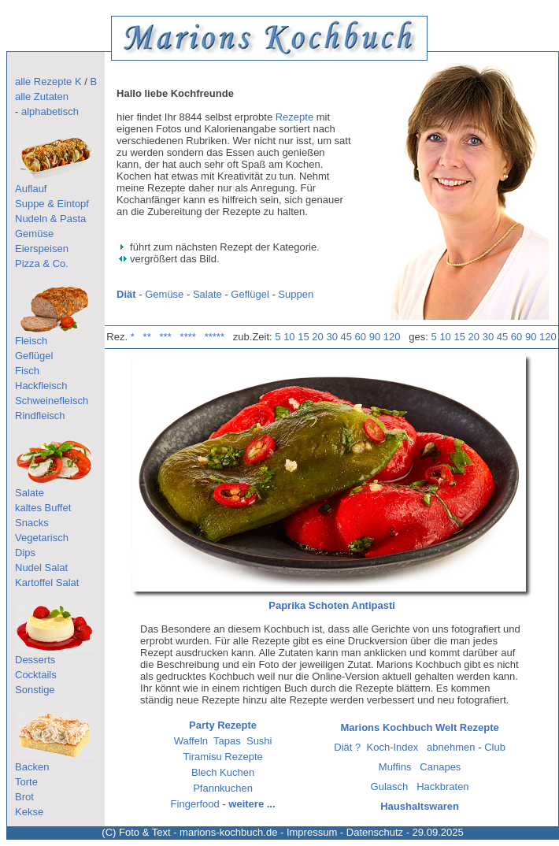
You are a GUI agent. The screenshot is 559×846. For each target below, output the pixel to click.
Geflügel (34, 356)
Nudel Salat (41, 567)
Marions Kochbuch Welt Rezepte (419, 727)
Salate (29, 493)
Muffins (395, 767)
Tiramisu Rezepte (222, 757)
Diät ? (347, 747)
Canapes (440, 767)
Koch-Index (393, 747)
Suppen (295, 294)
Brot (24, 797)
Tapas (227, 741)
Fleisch (31, 341)
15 (303, 337)
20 (317, 337)
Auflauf (30, 189)
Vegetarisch (41, 538)
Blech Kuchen (222, 772)
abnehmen (451, 747)
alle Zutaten (41, 96)
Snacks (32, 523)
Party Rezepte (223, 725)
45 (346, 337)
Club (494, 747)
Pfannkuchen (223, 788)
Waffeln (191, 741)
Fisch (27, 371)
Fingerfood (195, 804)
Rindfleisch (40, 415)
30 (331, 337)
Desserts (35, 660)
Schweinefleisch (51, 400)
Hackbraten (442, 786)
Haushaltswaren (419, 806)
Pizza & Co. (41, 263)
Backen (32, 767)
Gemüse (34, 233)
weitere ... (251, 804)
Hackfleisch (41, 385)
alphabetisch (50, 111)
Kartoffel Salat (47, 582)
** (147, 337)
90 (374, 337)
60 (360, 337)
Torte (26, 782)
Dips (25, 552)
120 (392, 337)
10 (288, 337)
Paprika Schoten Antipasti (331, 605)
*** (166, 337)
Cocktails (36, 675)
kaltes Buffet (43, 508)
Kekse (29, 812)
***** (214, 337)
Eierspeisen (41, 248)
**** (188, 337)
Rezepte (294, 117)
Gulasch (390, 786)
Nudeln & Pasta (50, 218)
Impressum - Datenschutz (345, 832)
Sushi (259, 741)
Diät (126, 294)
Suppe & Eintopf (52, 204)
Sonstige (35, 690)
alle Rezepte (43, 81)
